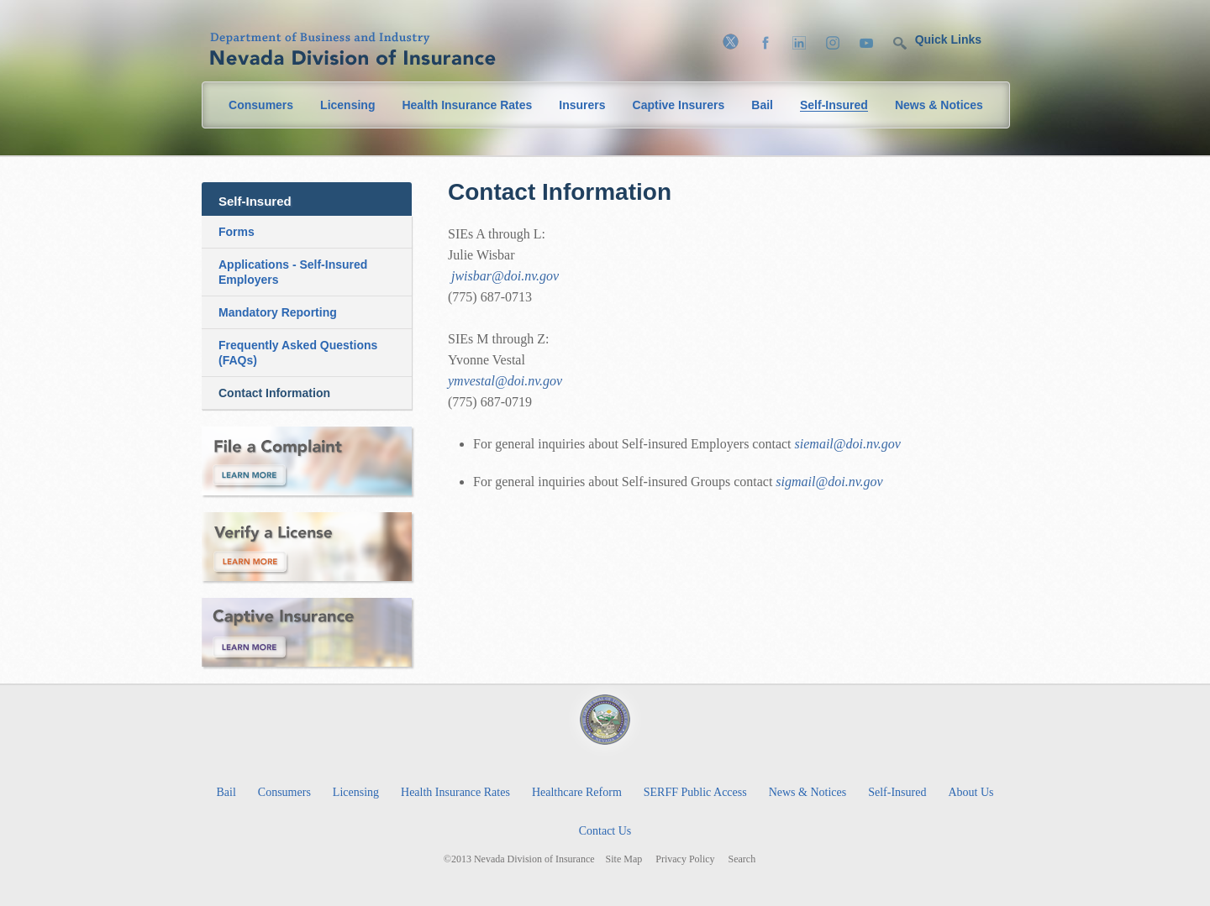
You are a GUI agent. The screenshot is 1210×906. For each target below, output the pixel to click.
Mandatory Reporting (277, 312)
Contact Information (274, 393)
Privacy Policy (684, 859)
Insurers (582, 105)
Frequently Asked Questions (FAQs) (297, 352)
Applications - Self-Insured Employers (292, 272)
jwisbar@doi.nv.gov (505, 276)
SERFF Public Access (695, 792)
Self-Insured (834, 105)
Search (742, 859)
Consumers (261, 105)
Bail (762, 105)
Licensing (347, 105)
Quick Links (948, 39)
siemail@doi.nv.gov (848, 444)
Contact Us (605, 831)
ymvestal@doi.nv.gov (505, 381)
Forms (236, 231)
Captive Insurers (679, 105)
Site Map (624, 859)
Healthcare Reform (577, 792)
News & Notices (939, 105)
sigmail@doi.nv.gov (829, 481)
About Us (970, 792)
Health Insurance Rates (467, 105)
